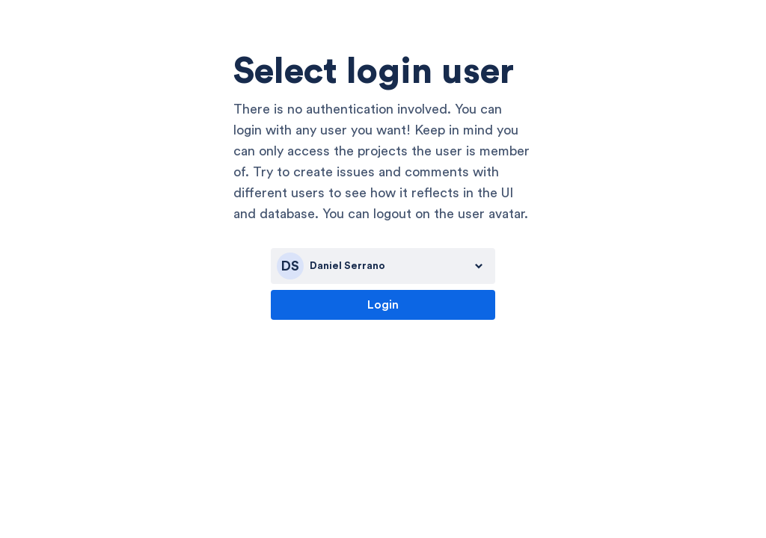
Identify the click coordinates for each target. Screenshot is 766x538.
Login (383, 305)
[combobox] (383, 266)
